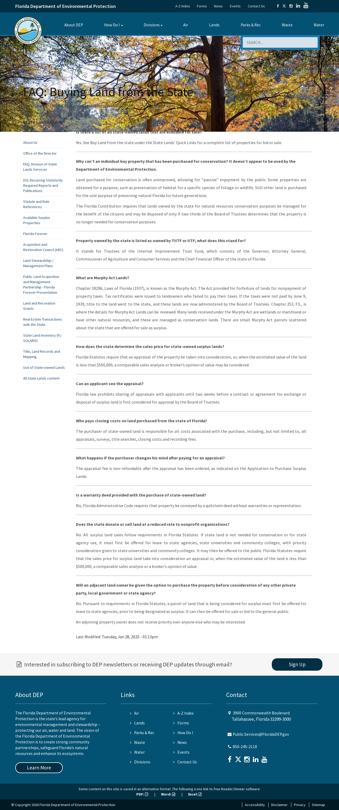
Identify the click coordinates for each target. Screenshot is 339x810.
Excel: (195, 794)
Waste (287, 24)
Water (319, 24)
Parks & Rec (251, 24)
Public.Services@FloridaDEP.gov (261, 734)
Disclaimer (279, 804)
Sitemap (318, 804)
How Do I (112, 24)
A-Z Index (182, 6)
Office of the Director (40, 153)
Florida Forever (35, 233)
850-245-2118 (245, 746)
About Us (30, 142)
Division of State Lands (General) (105, 105)
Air (185, 24)
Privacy (300, 804)
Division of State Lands (65, 105)
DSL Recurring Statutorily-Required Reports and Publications (43, 185)
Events (235, 6)
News (218, 6)
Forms (202, 6)
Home (28, 105)
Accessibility (255, 804)
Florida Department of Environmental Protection (65, 6)
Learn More (39, 767)
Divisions (152, 24)
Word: (168, 794)
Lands (214, 24)
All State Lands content (41, 378)
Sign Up (297, 664)
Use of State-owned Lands (44, 367)
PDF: (142, 794)
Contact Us (256, 6)
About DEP (73, 24)
